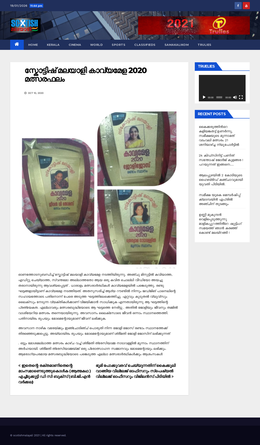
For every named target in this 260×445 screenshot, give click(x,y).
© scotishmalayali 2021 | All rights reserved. (38, 435)
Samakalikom (177, 45)
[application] (222, 88)
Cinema (75, 45)
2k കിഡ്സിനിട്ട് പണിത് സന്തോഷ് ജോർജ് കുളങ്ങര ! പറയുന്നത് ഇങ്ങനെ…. (221, 159)
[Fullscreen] (241, 97)
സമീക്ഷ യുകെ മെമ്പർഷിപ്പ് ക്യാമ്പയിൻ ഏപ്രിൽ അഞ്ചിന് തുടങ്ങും (219, 199)
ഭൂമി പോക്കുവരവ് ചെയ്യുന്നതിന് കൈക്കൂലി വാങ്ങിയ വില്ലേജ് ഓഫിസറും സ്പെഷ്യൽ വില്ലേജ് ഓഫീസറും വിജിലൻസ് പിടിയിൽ (135, 371)
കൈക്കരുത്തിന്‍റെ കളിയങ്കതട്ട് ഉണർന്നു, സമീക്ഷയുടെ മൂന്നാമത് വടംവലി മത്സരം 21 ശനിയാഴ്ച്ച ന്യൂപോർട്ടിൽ (219, 136)
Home (33, 45)
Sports (118, 45)
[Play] (204, 97)
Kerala (53, 45)
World (96, 45)
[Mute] (235, 97)
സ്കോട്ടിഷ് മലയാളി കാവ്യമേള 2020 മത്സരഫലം (85, 75)
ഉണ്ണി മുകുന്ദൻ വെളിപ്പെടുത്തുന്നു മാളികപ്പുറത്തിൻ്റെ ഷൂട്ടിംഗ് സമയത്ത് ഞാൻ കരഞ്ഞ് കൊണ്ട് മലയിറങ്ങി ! (220, 224)
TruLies (204, 45)
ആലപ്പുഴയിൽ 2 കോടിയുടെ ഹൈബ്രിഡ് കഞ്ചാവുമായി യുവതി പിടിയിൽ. (221, 179)
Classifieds (145, 45)
